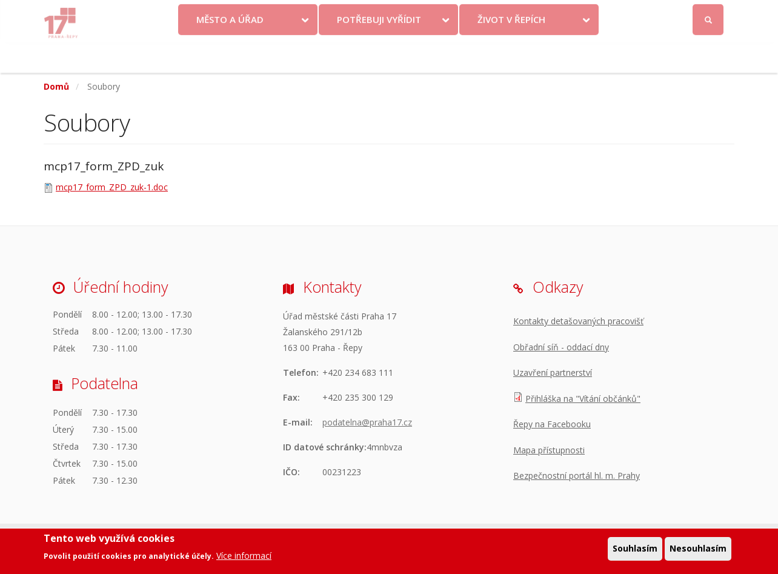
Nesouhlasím (698, 549)
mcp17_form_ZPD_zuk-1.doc (112, 187)
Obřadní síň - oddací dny (561, 347)
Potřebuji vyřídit (379, 50)
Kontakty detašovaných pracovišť (578, 321)
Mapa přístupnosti (549, 450)
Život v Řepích (511, 50)
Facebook (640, 13)
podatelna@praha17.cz (367, 422)
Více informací (243, 556)
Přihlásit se (708, 14)
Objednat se (489, 13)
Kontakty (433, 13)
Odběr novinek (558, 13)
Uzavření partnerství (552, 372)
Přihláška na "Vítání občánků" (582, 398)
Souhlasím (635, 549)
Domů (56, 86)
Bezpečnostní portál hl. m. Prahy (576, 475)
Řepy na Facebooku (552, 424)
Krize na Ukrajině (357, 13)
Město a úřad (230, 50)
